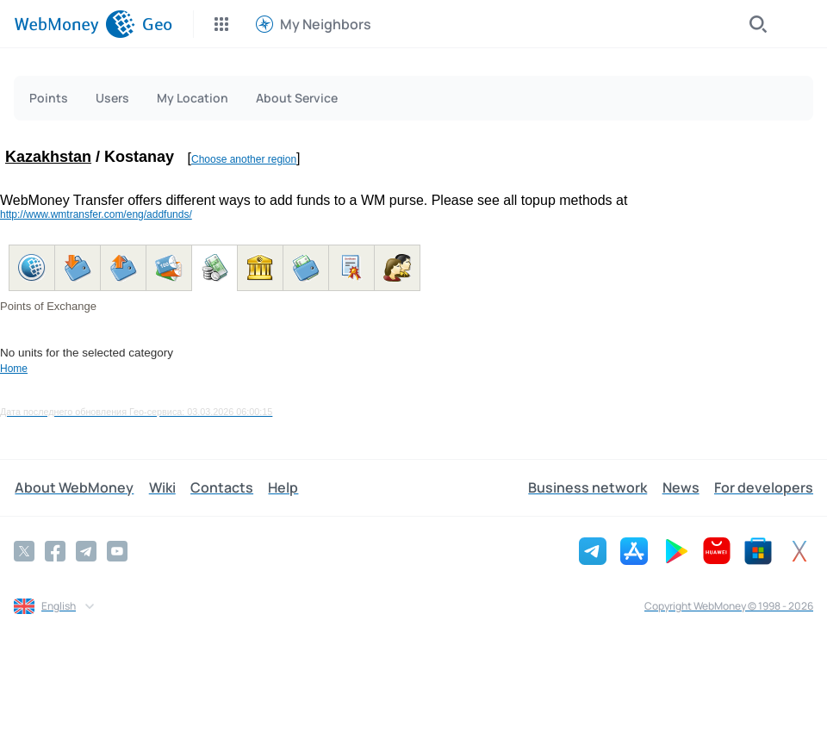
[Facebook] (55, 550)
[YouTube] (117, 550)
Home (14, 369)
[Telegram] (86, 550)
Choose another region (243, 159)
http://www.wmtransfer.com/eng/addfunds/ (96, 214)
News (681, 487)
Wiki (159, 487)
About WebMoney (73, 487)
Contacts (218, 487)
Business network (590, 487)
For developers (763, 487)
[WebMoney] (74, 24)
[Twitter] (24, 550)
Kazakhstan (48, 156)
